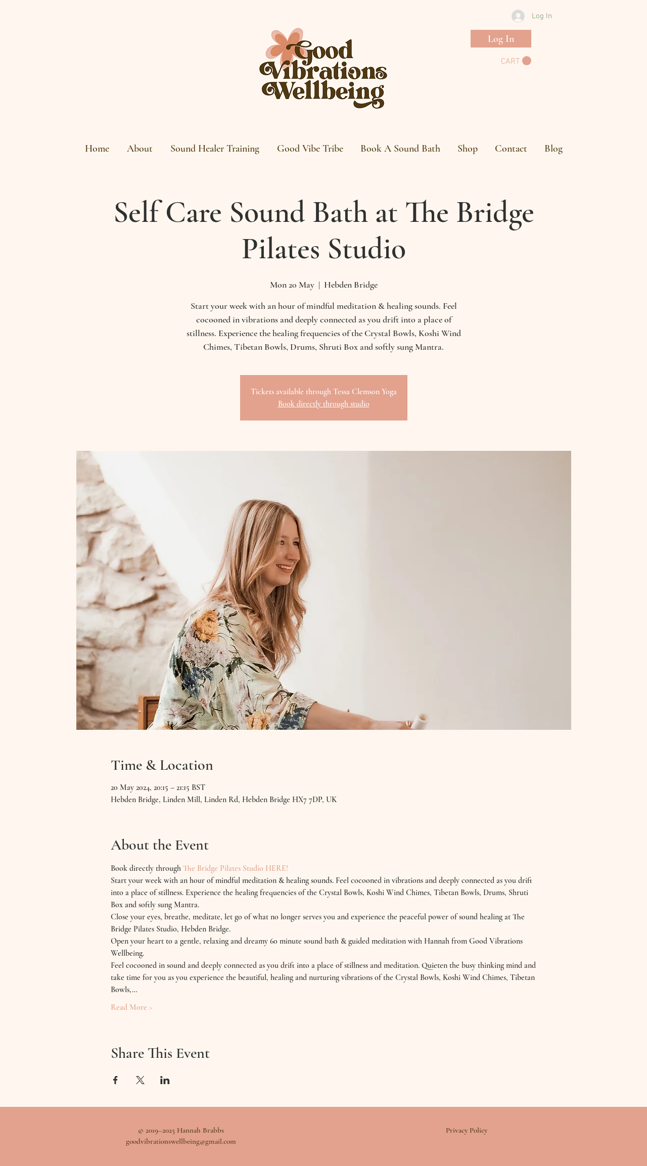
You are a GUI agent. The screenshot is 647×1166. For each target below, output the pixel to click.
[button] (516, 61)
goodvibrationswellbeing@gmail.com (181, 1141)
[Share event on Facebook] (115, 1080)
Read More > (132, 1007)
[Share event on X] (140, 1080)
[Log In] (501, 39)
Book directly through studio (323, 404)
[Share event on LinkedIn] (165, 1080)
